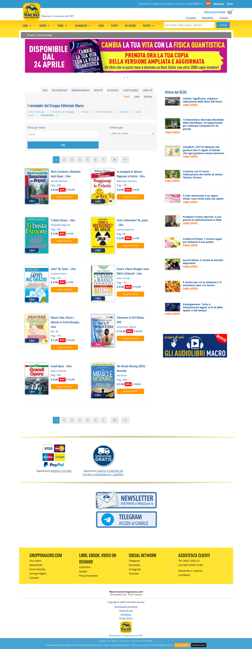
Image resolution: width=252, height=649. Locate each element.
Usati (139, 111)
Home (31, 35)
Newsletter (207, 17)
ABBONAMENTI (81, 90)
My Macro (130, 25)
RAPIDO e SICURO (61, 471)
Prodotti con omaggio (63, 111)
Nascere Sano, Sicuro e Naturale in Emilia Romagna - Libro (66, 322)
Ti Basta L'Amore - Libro (63, 220)
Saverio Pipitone (125, 230)
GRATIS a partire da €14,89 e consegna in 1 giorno (103, 473)
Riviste (149, 25)
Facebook (134, 565)
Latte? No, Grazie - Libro (63, 269)
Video (62, 25)
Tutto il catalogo (36, 111)
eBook (44, 25)
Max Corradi (123, 278)
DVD (44, 90)
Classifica (124, 111)
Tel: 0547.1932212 (189, 561)
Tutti (126, 96)
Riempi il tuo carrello (215, 11)
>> (125, 160)
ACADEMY (113, 90)
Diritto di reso (126, 610)
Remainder (45, 35)
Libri (27, 25)
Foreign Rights (38, 574)
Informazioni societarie (126, 607)
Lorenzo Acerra (59, 274)
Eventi (114, 25)
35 (114, 160)
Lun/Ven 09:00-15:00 (190, 565)
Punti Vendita (37, 569)
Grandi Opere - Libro (61, 366)
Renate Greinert (59, 181)
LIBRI (137, 96)
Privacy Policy (182, 645)
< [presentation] (124, 77)
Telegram (134, 561)
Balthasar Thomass (127, 181)
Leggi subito (190, 104)
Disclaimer (126, 614)
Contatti (223, 17)
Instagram (135, 569)
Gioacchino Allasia (126, 327)
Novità (85, 111)
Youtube (134, 574)
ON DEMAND (59, 90)
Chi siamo (191, 17)
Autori (31, 115)
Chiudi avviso (198, 645)
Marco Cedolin (58, 371)
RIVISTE (98, 90)
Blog (101, 25)
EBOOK (148, 96)
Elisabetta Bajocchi (60, 225)
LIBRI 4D (147, 90)
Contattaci (184, 575)
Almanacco (83, 25)
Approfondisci (64, 197)
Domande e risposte (190, 571)
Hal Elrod (121, 375)
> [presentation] (128, 77)
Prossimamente (104, 111)
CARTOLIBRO (130, 90)
